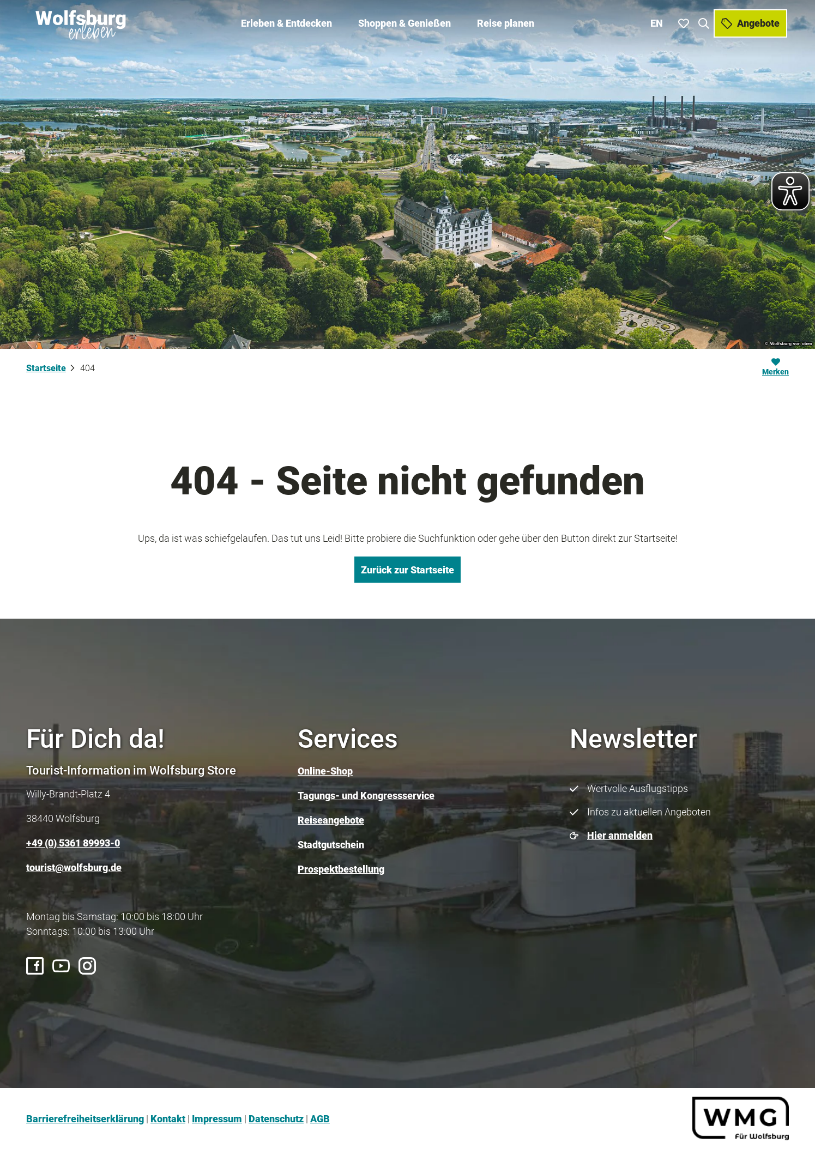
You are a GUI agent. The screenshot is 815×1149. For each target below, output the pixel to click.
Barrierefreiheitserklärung (85, 1118)
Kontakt (167, 1118)
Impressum (217, 1118)
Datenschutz (276, 1118)
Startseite (46, 368)
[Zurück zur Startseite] (80, 22)
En (657, 21)
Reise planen (505, 22)
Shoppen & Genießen (404, 22)
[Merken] (775, 368)
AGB (320, 1118)
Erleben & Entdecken (286, 22)
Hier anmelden (620, 835)
